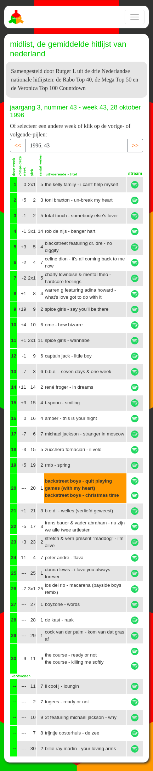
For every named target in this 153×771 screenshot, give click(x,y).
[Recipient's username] (76, 145)
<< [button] (18, 145)
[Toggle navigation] (134, 17)
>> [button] (135, 145)
